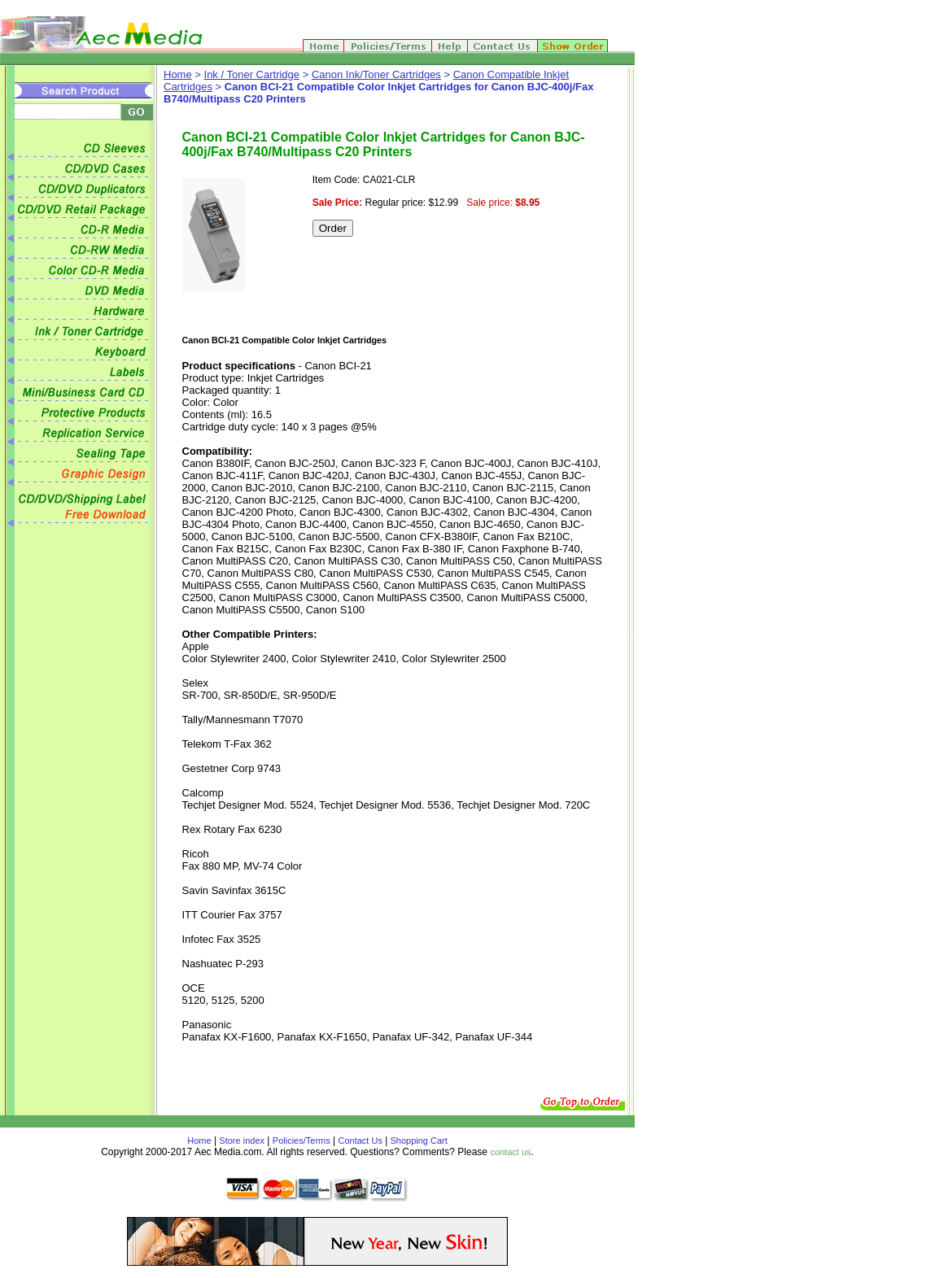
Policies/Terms (301, 1140)
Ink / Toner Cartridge (252, 74)
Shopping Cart (417, 1140)
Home (178, 74)
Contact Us (360, 1140)
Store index (241, 1140)
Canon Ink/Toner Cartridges (376, 74)
